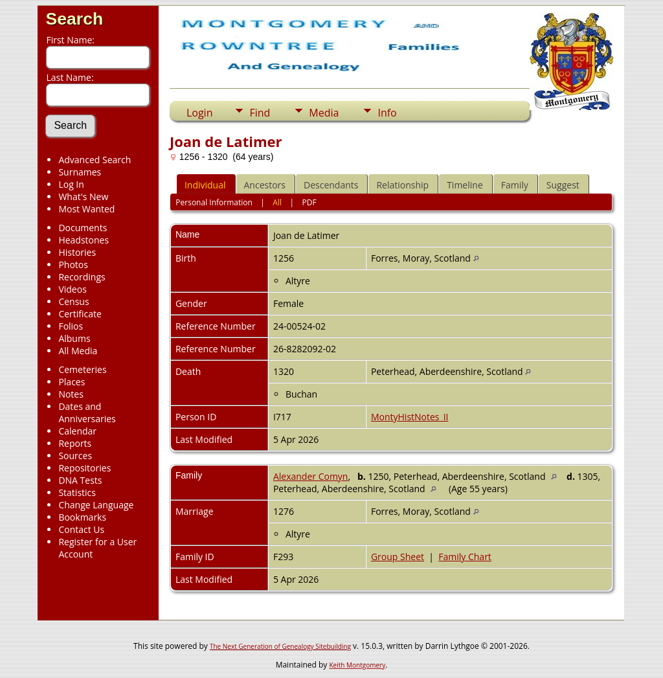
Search (74, 18)
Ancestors (265, 185)
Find (259, 113)
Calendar (77, 431)
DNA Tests (80, 480)
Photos (73, 264)
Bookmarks (82, 517)
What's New (83, 196)
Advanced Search (94, 159)
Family (514, 185)
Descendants (331, 185)
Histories (77, 252)
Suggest (562, 185)
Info (386, 113)
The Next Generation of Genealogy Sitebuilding (280, 646)
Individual (205, 185)
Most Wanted (86, 209)
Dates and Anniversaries (86, 412)
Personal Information (214, 202)
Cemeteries (82, 369)
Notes (71, 394)
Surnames (79, 172)
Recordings (81, 277)
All (277, 202)
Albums (74, 338)
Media (324, 113)
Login (199, 113)
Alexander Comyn (310, 476)
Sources (75, 455)
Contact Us (81, 529)
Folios (70, 326)
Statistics (77, 492)
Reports (74, 443)
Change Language (95, 505)
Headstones (83, 240)
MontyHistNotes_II (410, 417)
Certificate (80, 314)
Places (71, 382)
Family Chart (464, 556)
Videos (72, 289)
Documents (82, 227)
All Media (77, 351)
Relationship (402, 185)
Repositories (84, 468)
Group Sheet (397, 556)
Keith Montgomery (358, 665)
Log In (71, 184)
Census (73, 301)
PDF (309, 202)
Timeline (465, 185)
